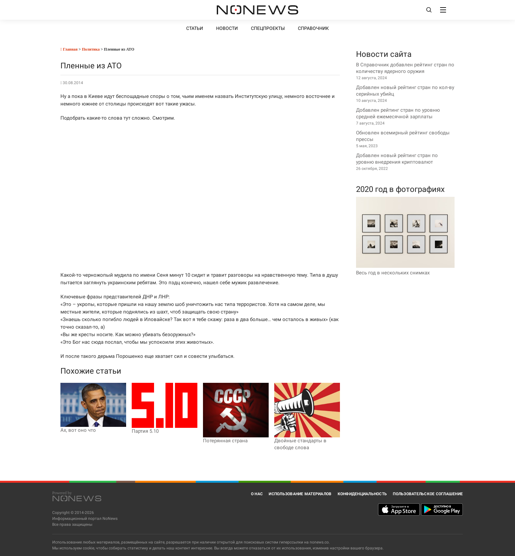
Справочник (313, 28)
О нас (257, 494)
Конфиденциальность (362, 494)
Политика (91, 49)
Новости (227, 28)
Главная (69, 49)
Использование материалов (300, 494)
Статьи (194, 28)
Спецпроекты (268, 28)
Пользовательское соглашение (428, 494)
